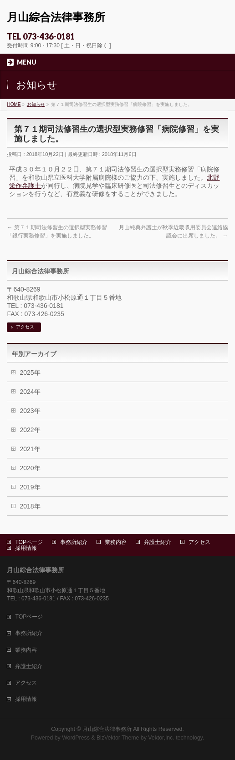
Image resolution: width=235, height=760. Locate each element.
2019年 (30, 487)
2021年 (30, 449)
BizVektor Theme (118, 738)
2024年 (30, 391)
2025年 (30, 372)
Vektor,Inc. (161, 738)
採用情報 (26, 548)
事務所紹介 (73, 542)
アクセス (25, 326)
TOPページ (28, 542)
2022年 (30, 429)
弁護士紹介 (157, 542)
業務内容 (116, 542)
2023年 (30, 410)
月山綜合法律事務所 (56, 17)
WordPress (76, 738)
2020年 (30, 468)
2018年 (30, 506)
